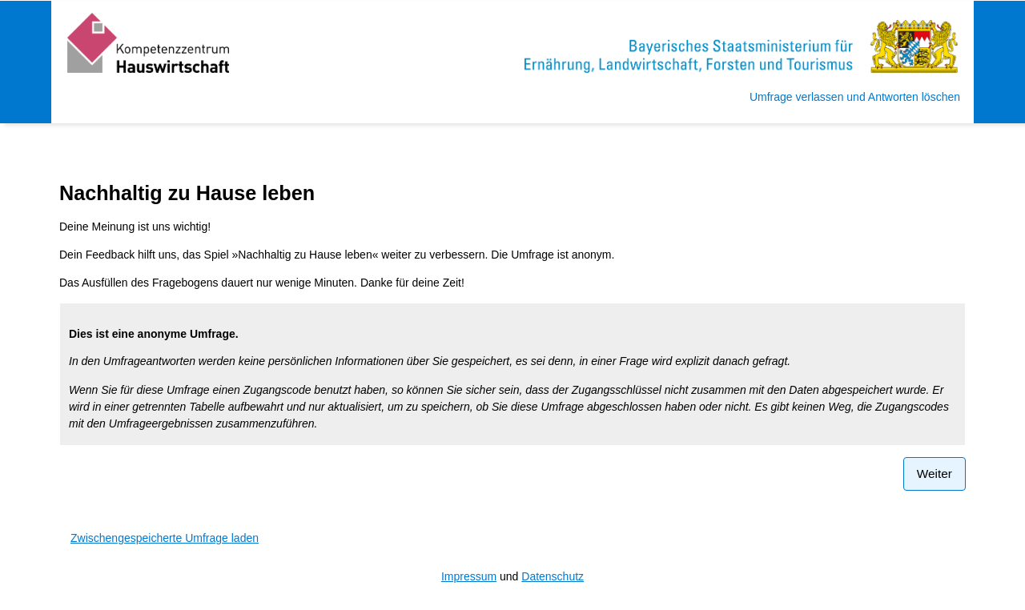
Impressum (468, 576)
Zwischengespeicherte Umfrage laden (164, 538)
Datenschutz (552, 576)
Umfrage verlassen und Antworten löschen (855, 96)
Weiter (934, 473)
